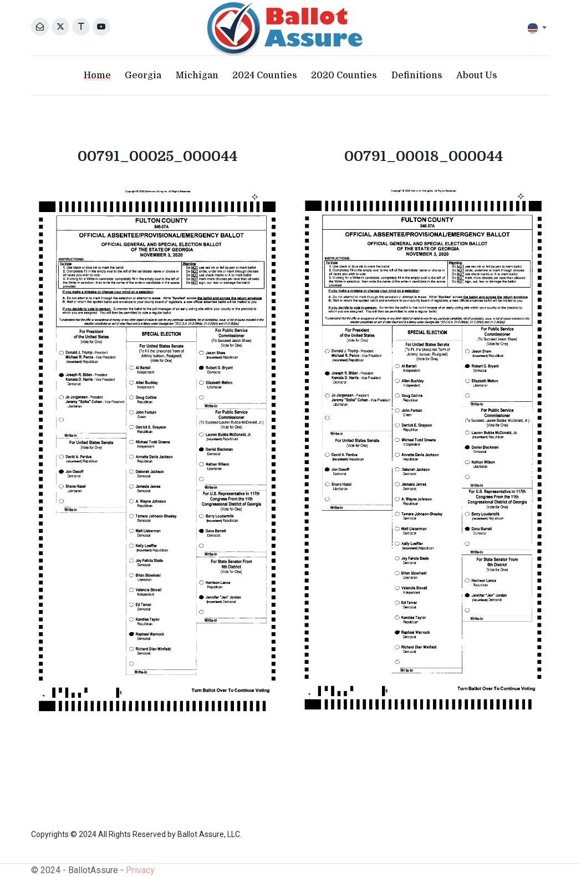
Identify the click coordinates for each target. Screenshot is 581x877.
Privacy (140, 870)
